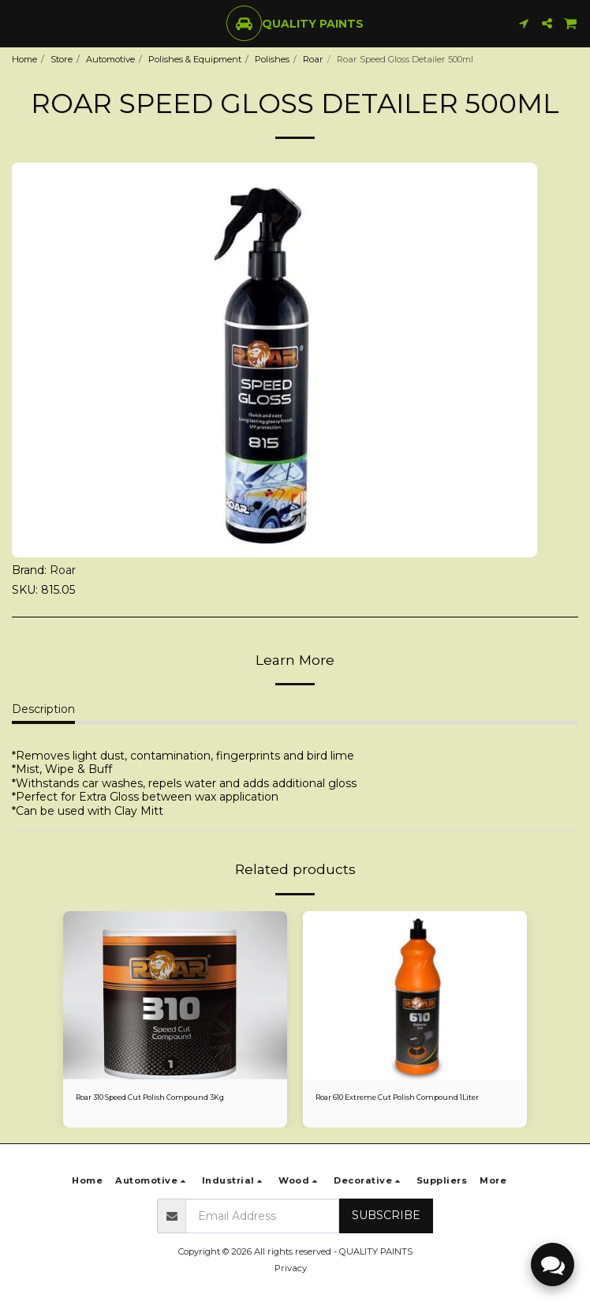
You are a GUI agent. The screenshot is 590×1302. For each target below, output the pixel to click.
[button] (17, 23)
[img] (175, 995)
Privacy (290, 1268)
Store (61, 59)
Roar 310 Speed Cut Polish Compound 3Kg (150, 1097)
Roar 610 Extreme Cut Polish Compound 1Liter (397, 1097)
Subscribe (386, 1215)
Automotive (110, 59)
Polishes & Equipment (194, 59)
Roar (313, 59)
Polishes (272, 59)
